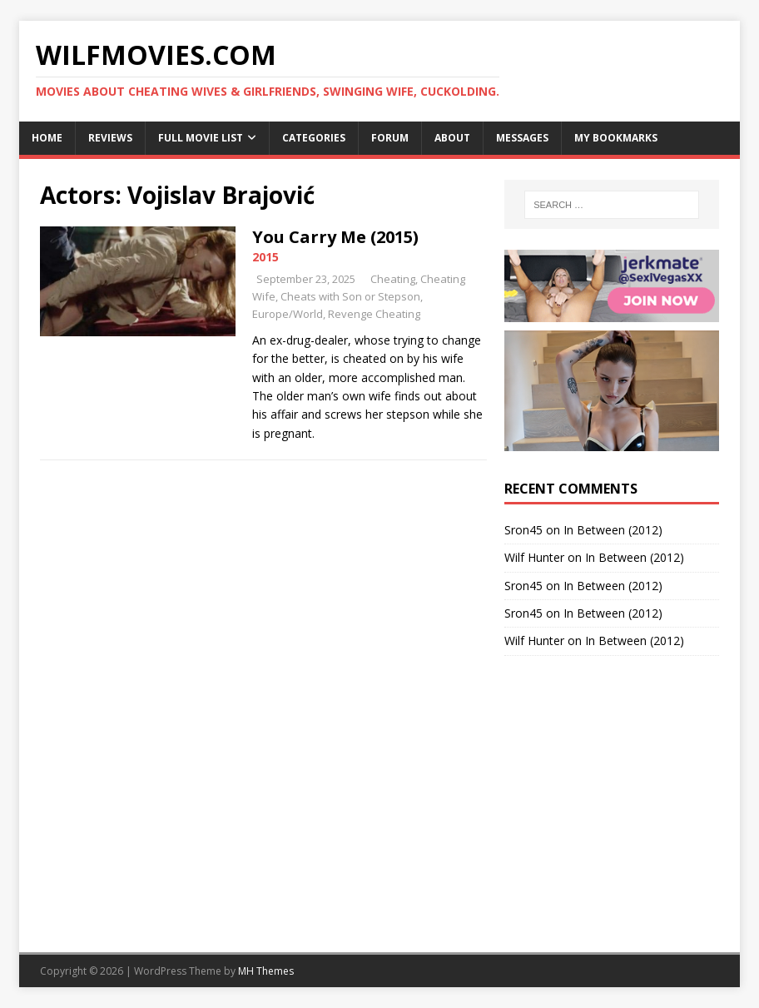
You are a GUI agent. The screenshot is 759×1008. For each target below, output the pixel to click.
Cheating (392, 278)
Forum (390, 138)
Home (47, 138)
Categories (313, 138)
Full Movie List (200, 138)
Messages (522, 138)
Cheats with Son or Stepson (350, 296)
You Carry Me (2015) (335, 237)
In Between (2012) (612, 530)
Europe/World (287, 313)
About (452, 138)
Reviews (110, 138)
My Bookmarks (615, 138)
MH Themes (266, 971)
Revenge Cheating (374, 313)
